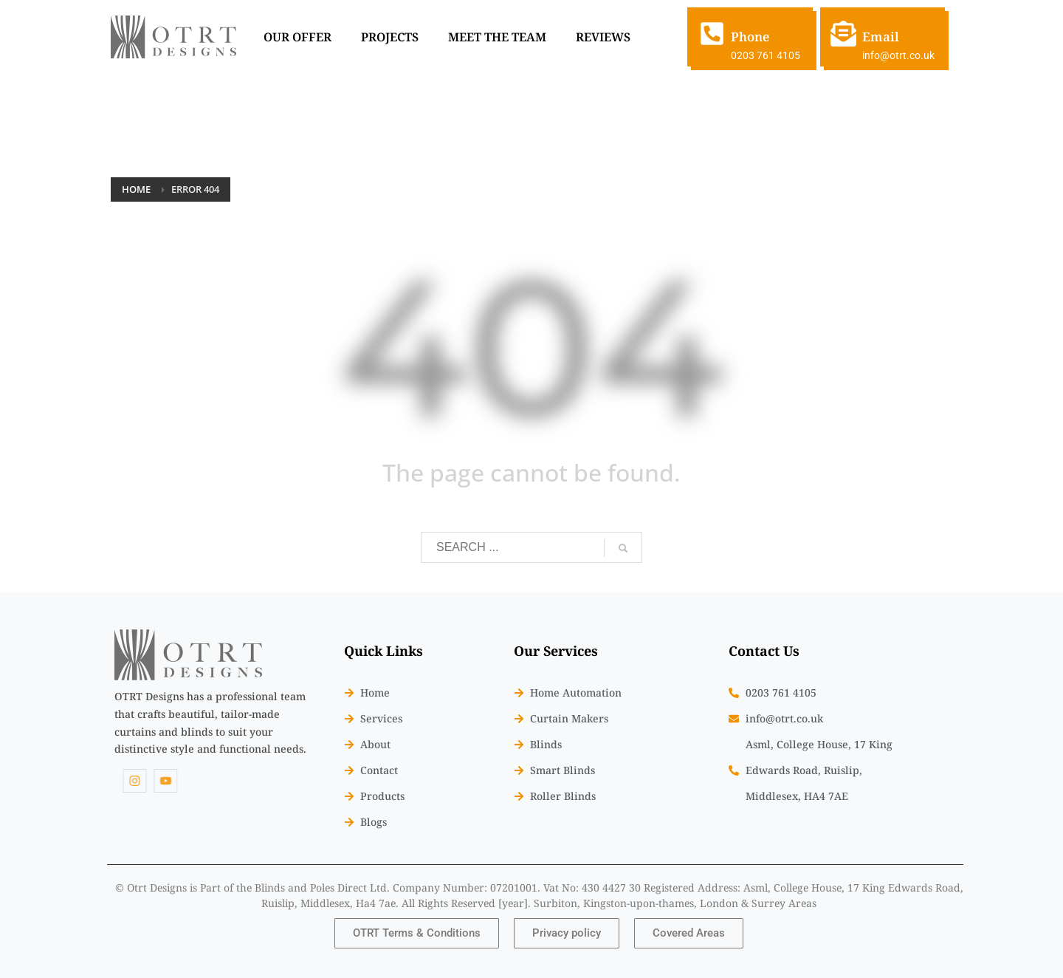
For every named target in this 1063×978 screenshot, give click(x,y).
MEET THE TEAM (497, 37)
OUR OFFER (297, 37)
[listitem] (210, 723)
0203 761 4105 (765, 55)
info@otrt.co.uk (898, 55)
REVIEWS (603, 37)
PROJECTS (390, 37)
